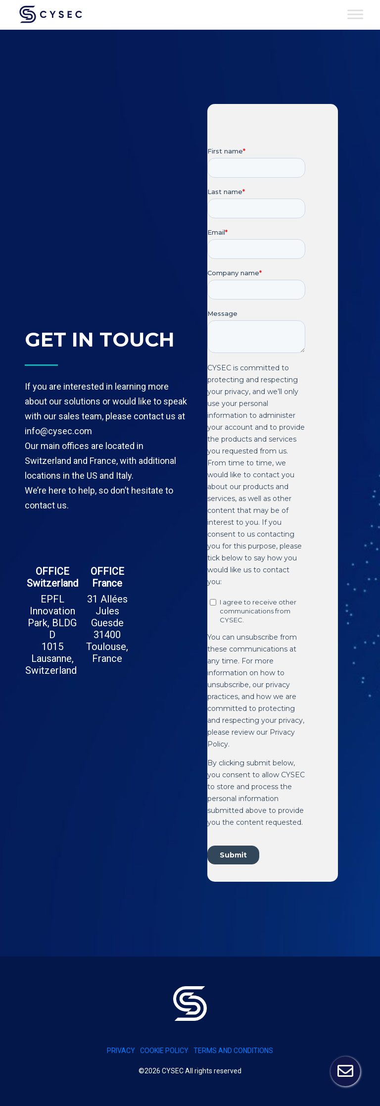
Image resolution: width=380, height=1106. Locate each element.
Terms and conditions (233, 1051)
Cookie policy (164, 1051)
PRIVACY (121, 1051)
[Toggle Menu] (355, 14)
